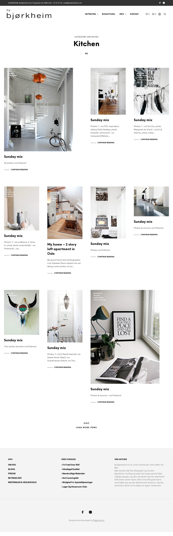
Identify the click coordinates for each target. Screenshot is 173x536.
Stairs (52, 202)
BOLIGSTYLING (108, 14)
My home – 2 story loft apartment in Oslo (61, 252)
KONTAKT (134, 14)
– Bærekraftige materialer (73, 477)
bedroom (140, 73)
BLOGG (11, 473)
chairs (53, 296)
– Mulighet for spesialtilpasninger (77, 486)
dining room (99, 73)
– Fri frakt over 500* (70, 468)
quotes (140, 82)
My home (53, 200)
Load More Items (86, 432)
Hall (52, 298)
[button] (147, 14)
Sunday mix (13, 158)
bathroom (54, 193)
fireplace (11, 195)
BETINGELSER (14, 482)
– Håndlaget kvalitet (70, 473)
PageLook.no (98, 524)
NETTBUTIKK (90, 14)
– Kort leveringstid (69, 482)
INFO (121, 14)
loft (9, 78)
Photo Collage (100, 302)
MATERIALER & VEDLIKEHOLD (22, 486)
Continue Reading (19, 171)
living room (12, 75)
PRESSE (12, 477)
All (86, 53)
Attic (9, 71)
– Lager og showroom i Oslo (74, 490)
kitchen (10, 73)
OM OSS (12, 468)
